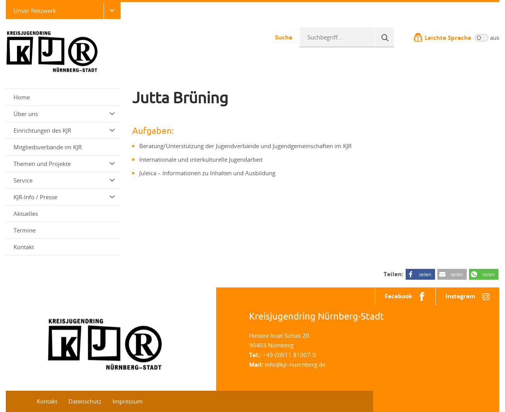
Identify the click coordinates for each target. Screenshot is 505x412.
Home (22, 97)
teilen (425, 274)
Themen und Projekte (64, 164)
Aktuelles (26, 213)
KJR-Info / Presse (64, 197)
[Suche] (384, 37)
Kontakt (24, 247)
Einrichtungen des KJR (64, 130)
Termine (25, 230)
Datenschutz (84, 401)
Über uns (64, 114)
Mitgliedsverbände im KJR (48, 147)
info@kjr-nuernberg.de (295, 364)
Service (64, 180)
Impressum (128, 401)
